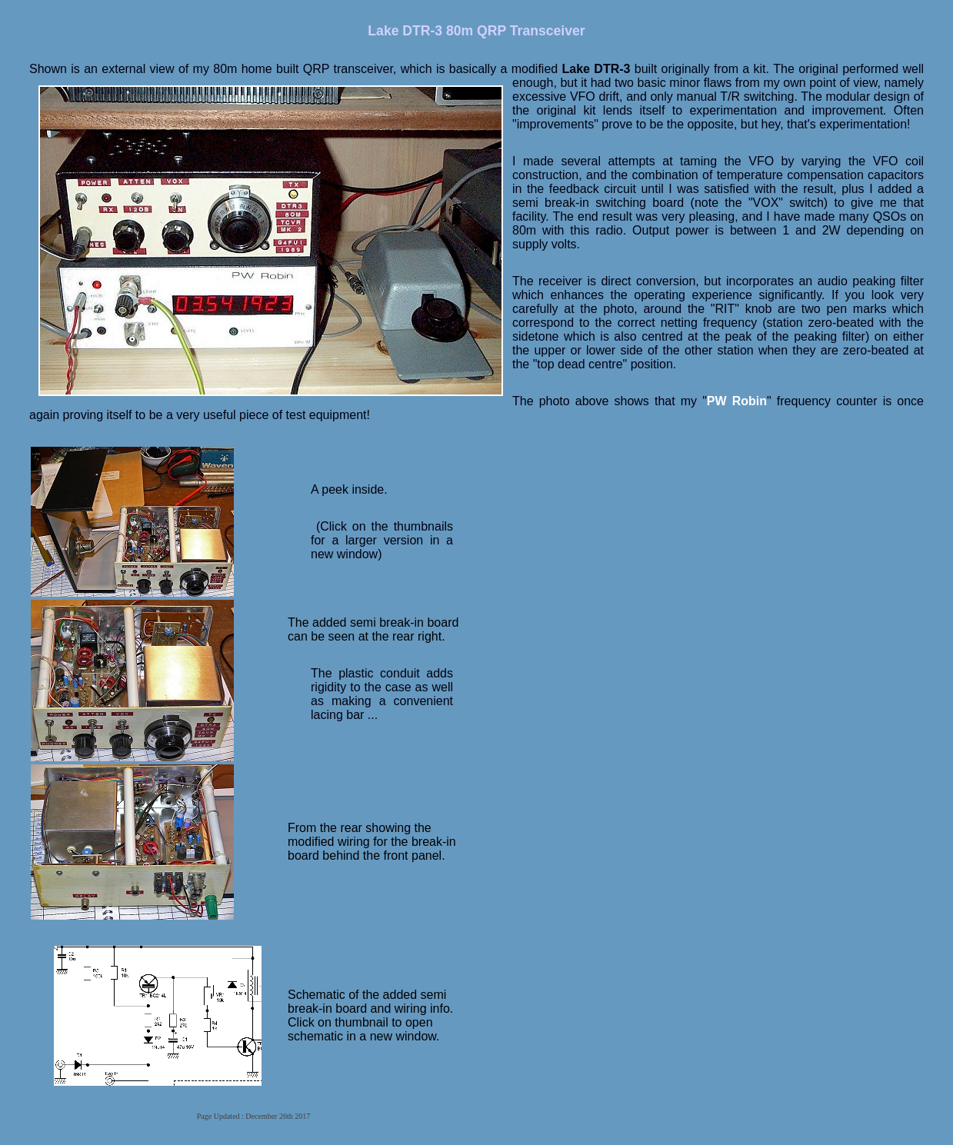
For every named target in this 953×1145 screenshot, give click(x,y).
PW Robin (737, 401)
